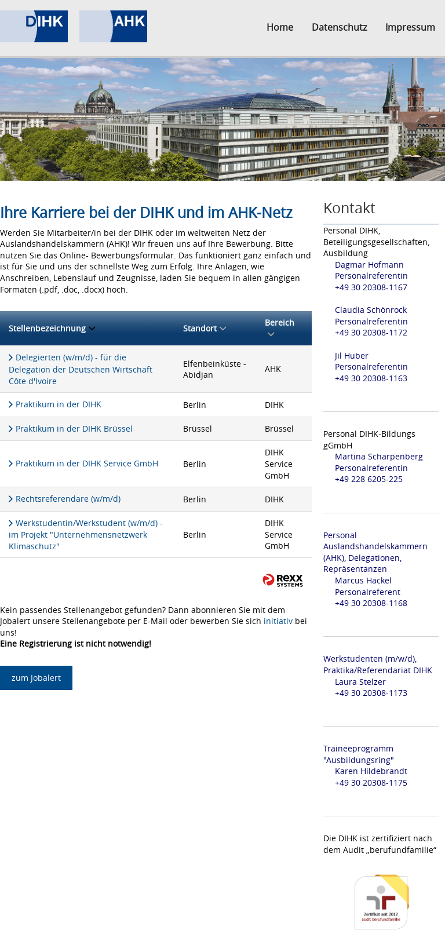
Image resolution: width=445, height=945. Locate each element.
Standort (204, 328)
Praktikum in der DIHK (58, 404)
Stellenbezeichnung (52, 328)
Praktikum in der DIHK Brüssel (74, 428)
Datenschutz (339, 27)
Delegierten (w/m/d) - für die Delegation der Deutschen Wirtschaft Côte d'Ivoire (80, 369)
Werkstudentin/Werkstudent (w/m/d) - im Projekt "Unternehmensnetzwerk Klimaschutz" (86, 534)
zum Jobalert (36, 677)
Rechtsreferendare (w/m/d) (68, 498)
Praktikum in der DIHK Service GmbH (87, 463)
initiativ (278, 620)
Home (280, 27)
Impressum (410, 27)
